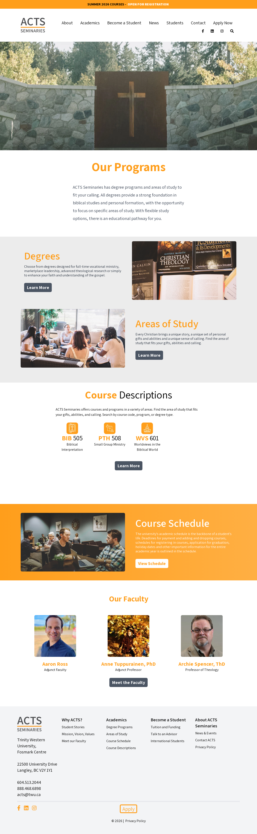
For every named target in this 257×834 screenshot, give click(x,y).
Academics (90, 23)
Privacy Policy (205, 747)
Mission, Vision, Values (78, 734)
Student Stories (73, 727)
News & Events (206, 733)
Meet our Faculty (74, 741)
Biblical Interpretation (72, 437)
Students (174, 23)
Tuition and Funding (165, 727)
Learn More (38, 287)
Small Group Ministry (109, 435)
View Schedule (152, 563)
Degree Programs (119, 727)
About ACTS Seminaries (206, 723)
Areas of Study (116, 734)
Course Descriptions (121, 748)
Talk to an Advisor (164, 734)
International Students (167, 741)
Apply (128, 808)
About (67, 23)
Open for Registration (148, 4)
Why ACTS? (72, 720)
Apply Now (222, 23)
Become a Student (124, 23)
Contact (198, 23)
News (154, 23)
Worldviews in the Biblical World (147, 437)
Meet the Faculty (128, 682)
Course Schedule (118, 741)
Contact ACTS (205, 740)
